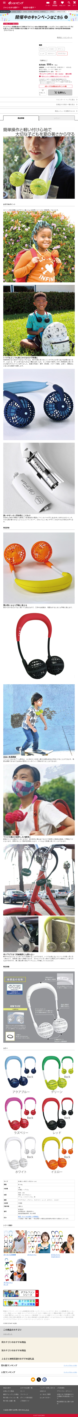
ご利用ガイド (24, 1401)
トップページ (5, 12)
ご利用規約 (60, 1388)
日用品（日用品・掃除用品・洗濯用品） (35, 12)
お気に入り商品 (8, 1391)
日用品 (52, 12)
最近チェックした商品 (10, 1394)
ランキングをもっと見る (70, 1365)
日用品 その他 (61, 12)
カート (22, 1391)
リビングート (7, 1334)
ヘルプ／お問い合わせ (47, 1388)
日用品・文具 (16, 12)
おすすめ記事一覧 (26, 1388)
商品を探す (7, 1388)
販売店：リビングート (64, 37)
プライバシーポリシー (64, 1391)
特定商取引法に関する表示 (65, 1402)
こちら (27, 1410)
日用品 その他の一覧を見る (65, 104)
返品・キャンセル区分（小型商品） (28, 1216)
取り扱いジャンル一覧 (10, 1397)
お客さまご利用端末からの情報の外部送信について (65, 1396)
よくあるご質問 (45, 1394)
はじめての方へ (45, 1397)
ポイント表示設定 (26, 1397)
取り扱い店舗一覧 (9, 1401)
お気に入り (42, 93)
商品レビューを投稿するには (65, 111)
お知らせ (43, 1391)
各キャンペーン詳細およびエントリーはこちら (55, 76)
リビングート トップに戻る (65, 99)
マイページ (24, 1394)
